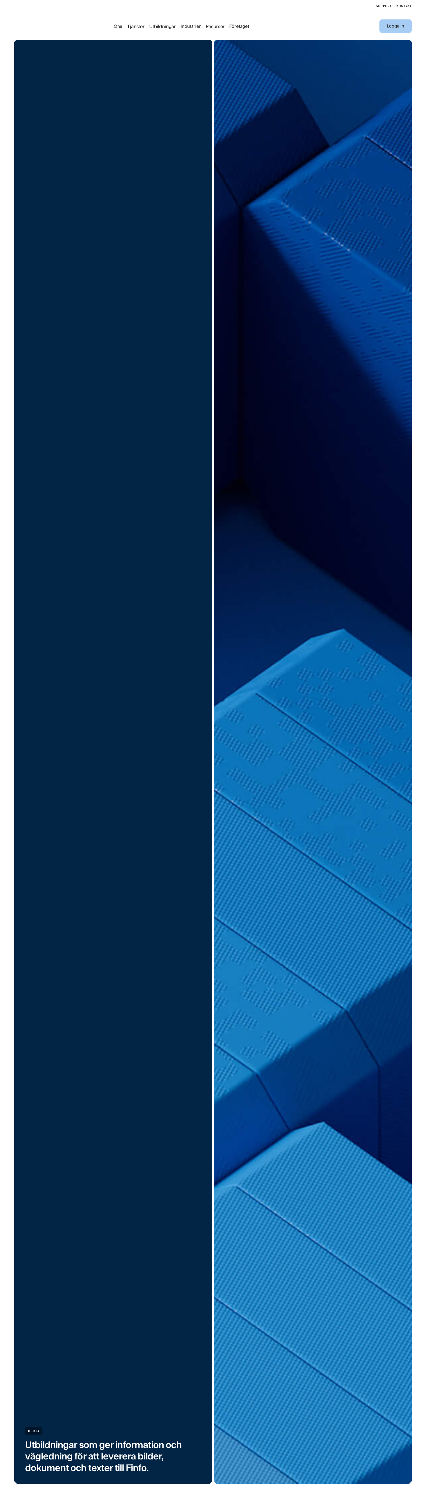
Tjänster (135, 26)
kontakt (404, 6)
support (384, 6)
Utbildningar (162, 26)
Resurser (215, 26)
